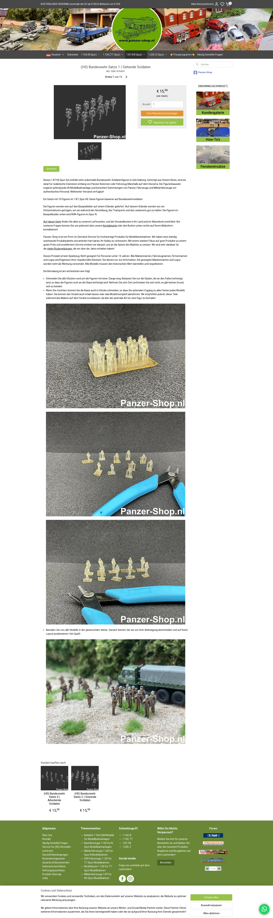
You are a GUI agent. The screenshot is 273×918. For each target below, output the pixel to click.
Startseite (72, 54)
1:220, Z (126, 846)
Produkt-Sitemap (51, 874)
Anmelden (165, 862)
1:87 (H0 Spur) (136, 54)
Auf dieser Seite (52, 221)
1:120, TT (127, 839)
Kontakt (46, 839)
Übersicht (51, 168)
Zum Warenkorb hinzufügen (162, 113)
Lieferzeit (47, 850)
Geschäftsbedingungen (55, 854)
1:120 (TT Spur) (113, 54)
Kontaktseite (110, 225)
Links (45, 878)
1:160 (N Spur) (90, 54)
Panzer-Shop (203, 72)
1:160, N (126, 835)
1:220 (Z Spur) (157, 54)
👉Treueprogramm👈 (182, 54)
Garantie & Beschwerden (55, 862)
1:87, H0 (126, 843)
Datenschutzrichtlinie (54, 866)
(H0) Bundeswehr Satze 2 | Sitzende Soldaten (85, 797)
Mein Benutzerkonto (205, 4)
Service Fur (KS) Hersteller (56, 846)
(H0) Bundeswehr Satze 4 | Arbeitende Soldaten (54, 798)
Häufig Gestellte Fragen (210, 54)
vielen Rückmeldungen (59, 248)
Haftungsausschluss (53, 870)
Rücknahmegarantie (53, 858)
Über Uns (47, 835)
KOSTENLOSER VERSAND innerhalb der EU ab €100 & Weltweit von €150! (80, 4)
